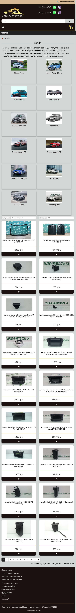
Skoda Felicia (54, 126)
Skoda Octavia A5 (19, 152)
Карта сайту (5, 599)
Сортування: (6, 218)
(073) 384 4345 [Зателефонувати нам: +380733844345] (45, 13)
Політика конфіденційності (11, 576)
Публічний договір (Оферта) (11, 579)
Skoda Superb (19, 205)
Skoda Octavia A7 (54, 152)
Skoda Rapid (54, 178)
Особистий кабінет (8, 586)
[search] (69, 21)
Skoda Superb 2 (54, 205)
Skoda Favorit (19, 99)
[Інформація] (9, 27)
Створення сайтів (34, 611)
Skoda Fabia (19, 73)
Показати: (43, 218)
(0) (71, 26)
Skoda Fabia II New (54, 73)
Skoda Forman (54, 99)
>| (38, 559)
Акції (3, 596)
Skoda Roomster (19, 126)
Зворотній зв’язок (8, 589)
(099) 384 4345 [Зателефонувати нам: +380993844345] (45, 7)
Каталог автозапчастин (10, 573)
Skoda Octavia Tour (19, 178)
